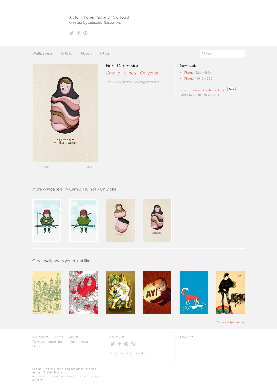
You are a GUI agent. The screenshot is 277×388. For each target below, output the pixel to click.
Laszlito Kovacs (187, 347)
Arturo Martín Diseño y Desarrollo (201, 347)
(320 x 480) (197, 72)
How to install (79, 342)
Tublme (218, 347)
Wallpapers (42, 54)
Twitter (196, 90)
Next (89, 166)
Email (221, 90)
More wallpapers (229, 322)
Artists (66, 54)
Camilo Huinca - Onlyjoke (132, 73)
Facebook (209, 90)
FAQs (104, 54)
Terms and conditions (47, 342)
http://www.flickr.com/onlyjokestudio (132, 82)
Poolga (48, 23)
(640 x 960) (198, 78)
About (86, 54)
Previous (43, 166)
